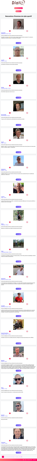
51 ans (6, 388)
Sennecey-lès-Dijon (4, 88)
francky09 (3, 305)
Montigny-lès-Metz (4, 334)
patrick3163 (3, 278)
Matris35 (2, 360)
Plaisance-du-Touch (4, 279)
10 (21, 456)
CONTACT (34, 459)
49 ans (9, 88)
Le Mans (2, 388)
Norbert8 (2, 415)
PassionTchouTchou (4, 333)
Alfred (2, 251)
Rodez (2, 142)
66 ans (5, 142)
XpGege (2, 87)
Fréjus (2, 197)
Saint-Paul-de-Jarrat (4, 306)
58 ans (7, 224)
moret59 (2, 60)
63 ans (10, 279)
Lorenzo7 (2, 196)
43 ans (10, 306)
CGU (25, 459)
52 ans (5, 361)
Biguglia (2, 170)
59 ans (5, 197)
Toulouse (2, 443)
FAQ (23, 459)
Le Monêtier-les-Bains (5, 252)
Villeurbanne (3, 224)
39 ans (9, 334)
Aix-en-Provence (4, 115)
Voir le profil (18, 70)
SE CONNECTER (18, 11)
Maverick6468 (3, 114)
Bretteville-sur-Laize (4, 33)
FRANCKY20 (3, 169)
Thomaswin (3, 442)
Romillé (2, 361)
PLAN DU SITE (29, 459)
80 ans (10, 252)
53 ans (10, 33)
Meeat (2, 387)
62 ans (8, 115)
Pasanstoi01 (3, 32)
